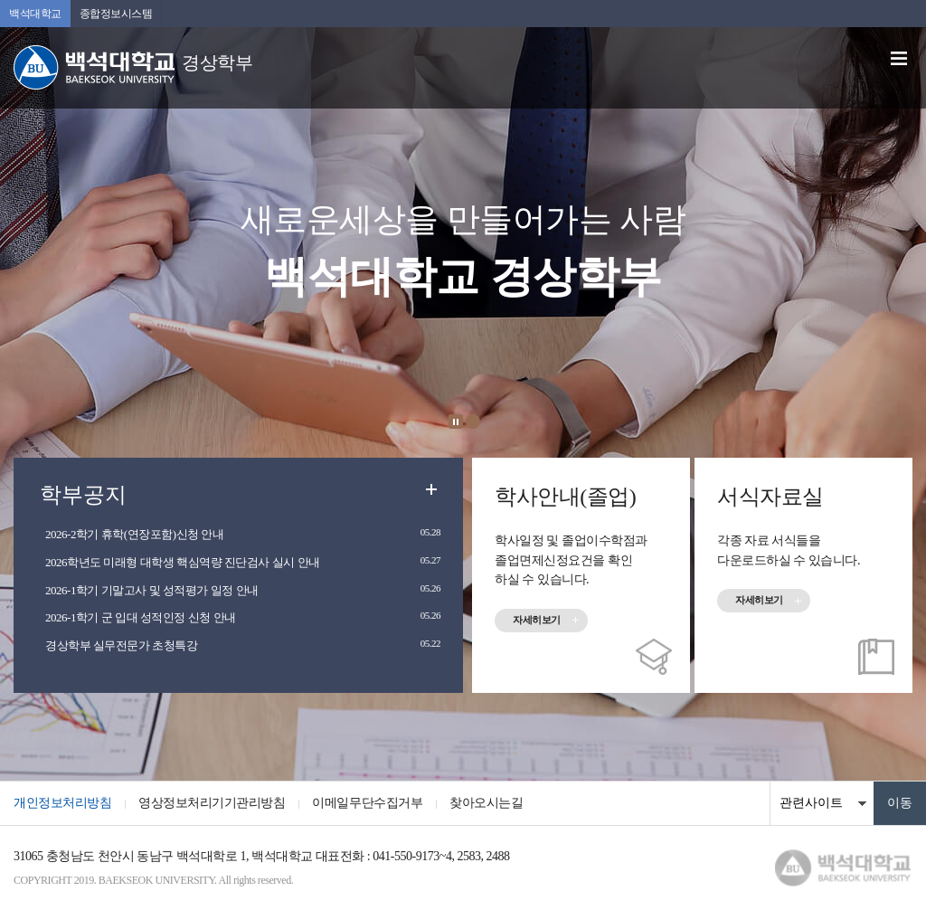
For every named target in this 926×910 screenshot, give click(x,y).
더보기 (431, 489)
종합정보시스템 (116, 13)
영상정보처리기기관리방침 (211, 803)
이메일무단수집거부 (367, 803)
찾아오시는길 (486, 803)
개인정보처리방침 (62, 803)
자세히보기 (537, 619)
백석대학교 (35, 13)
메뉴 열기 (898, 58)
